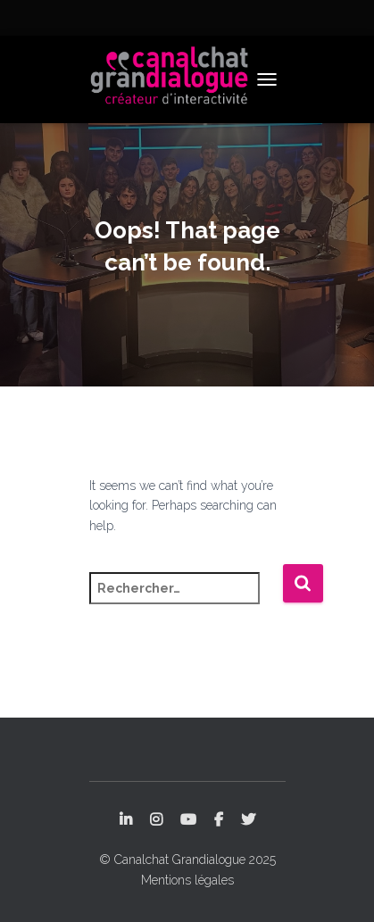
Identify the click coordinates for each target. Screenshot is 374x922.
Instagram (156, 820)
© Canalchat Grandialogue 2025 (187, 859)
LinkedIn (126, 820)
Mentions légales (187, 880)
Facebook (218, 820)
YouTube (188, 820)
